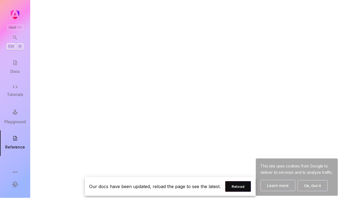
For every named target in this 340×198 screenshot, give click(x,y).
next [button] (15, 27)
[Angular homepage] (15, 14)
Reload (238, 186)
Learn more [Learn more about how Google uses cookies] (278, 185)
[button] (15, 173)
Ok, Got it (312, 185)
